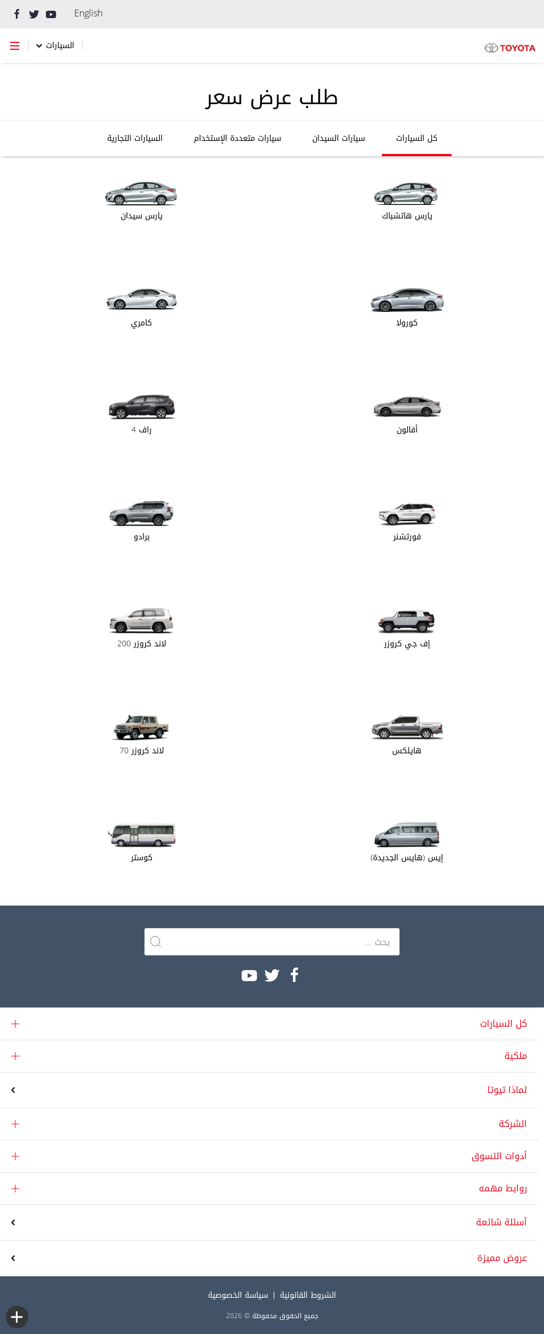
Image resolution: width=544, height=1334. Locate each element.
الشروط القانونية (308, 1295)
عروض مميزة (502, 1258)
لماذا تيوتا (507, 1090)
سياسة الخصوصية (238, 1295)
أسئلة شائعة (501, 1223)
